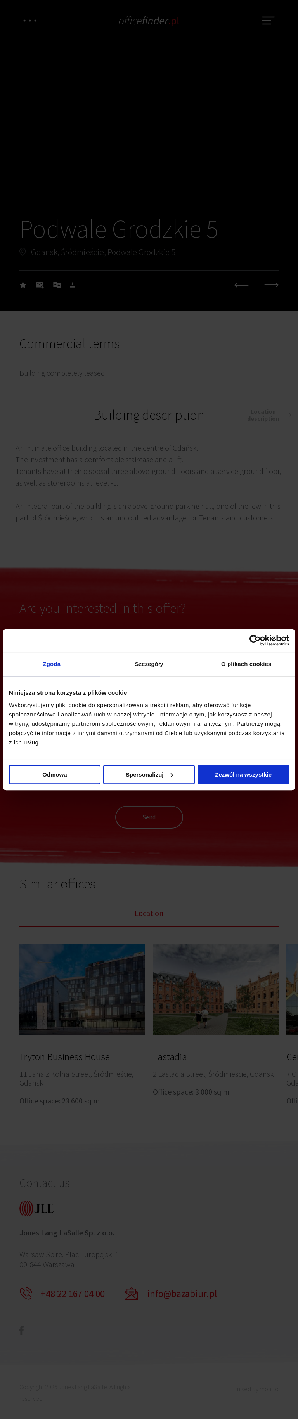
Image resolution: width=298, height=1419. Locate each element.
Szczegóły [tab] (149, 664)
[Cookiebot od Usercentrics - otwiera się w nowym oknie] (255, 640)
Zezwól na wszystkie (243, 774)
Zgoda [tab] (52, 664)
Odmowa (54, 774)
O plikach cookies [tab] (246, 664)
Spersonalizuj (149, 774)
